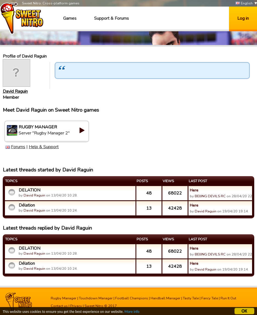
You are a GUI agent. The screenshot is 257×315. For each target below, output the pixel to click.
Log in (243, 18)
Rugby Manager (64, 298)
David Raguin (15, 91)
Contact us (59, 305)
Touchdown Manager (96, 298)
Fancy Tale (209, 298)
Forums (18, 147)
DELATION (29, 190)
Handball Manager (165, 298)
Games (70, 18)
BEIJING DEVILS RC (210, 196)
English (244, 3)
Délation (27, 205)
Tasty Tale (191, 298)
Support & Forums (111, 18)
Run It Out (228, 298)
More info (132, 312)
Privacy (76, 305)
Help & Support (44, 147)
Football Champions (131, 298)
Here (194, 190)
